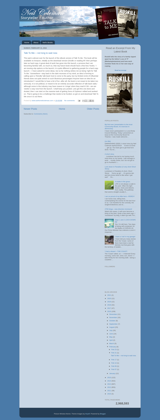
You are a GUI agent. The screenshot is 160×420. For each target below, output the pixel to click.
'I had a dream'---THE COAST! (116, 251)
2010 (109, 394)
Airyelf (87, 414)
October (112, 321)
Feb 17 (114, 360)
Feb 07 (114, 369)
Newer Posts (30, 109)
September (113, 324)
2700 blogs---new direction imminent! (118, 209)
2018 (109, 305)
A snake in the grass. (122, 182)
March (111, 343)
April (111, 340)
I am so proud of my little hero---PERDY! (120, 196)
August (112, 327)
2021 (109, 295)
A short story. (109, 154)
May (111, 337)
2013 (109, 384)
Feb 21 (114, 353)
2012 (109, 387)
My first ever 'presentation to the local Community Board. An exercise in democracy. (118, 126)
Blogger (103, 414)
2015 (109, 377)
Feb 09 (114, 366)
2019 (109, 302)
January (112, 373)
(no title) (108, 141)
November (113, 317)
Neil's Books (48, 42)
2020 (109, 298)
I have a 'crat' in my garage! (125, 236)
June (111, 334)
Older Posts (93, 109)
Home (26, 42)
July (111, 330)
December (113, 314)
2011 (109, 391)
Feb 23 (114, 349)
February (112, 347)
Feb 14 (114, 363)
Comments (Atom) (41, 114)
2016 (109, 311)
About (36, 42)
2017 (109, 308)
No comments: (70, 100)
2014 (109, 381)
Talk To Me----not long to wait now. (41, 53)
